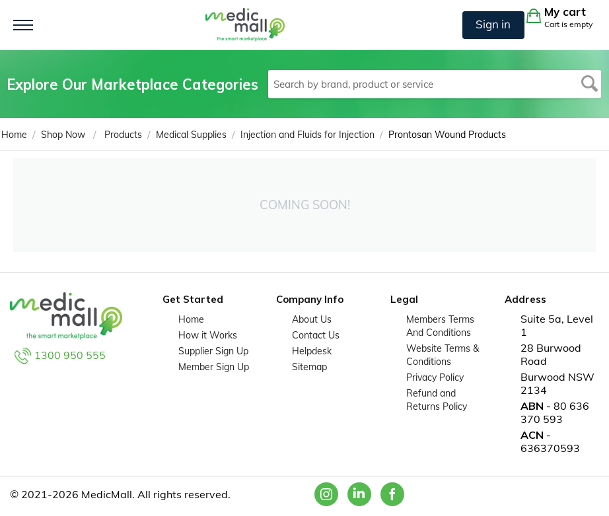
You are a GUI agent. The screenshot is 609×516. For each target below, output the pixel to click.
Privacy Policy (435, 377)
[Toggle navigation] (23, 25)
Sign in (493, 24)
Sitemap (309, 367)
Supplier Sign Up (213, 351)
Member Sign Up (213, 367)
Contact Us (316, 335)
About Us (312, 319)
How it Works (207, 335)
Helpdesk (312, 351)
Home (191, 319)
